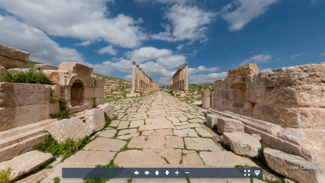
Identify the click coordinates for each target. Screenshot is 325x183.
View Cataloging (306, 167)
